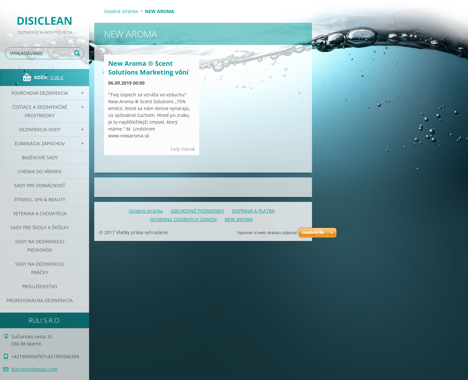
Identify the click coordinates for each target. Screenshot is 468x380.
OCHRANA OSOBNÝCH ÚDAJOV (183, 219)
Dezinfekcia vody (39, 129)
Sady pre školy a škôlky (39, 227)
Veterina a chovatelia (40, 213)
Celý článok (183, 149)
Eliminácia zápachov (40, 143)
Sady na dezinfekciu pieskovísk (39, 245)
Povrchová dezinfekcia (39, 93)
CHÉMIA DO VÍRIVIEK (40, 171)
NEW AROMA (239, 219)
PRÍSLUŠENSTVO (39, 286)
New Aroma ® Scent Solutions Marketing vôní (148, 68)
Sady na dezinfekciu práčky (39, 268)
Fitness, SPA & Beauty (39, 199)
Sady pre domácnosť (39, 185)
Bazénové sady (40, 157)
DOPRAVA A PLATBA (253, 211)
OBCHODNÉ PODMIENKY (197, 211)
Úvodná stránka (121, 11)
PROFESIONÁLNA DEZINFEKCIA (39, 300)
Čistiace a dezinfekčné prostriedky (39, 111)
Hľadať (78, 53)
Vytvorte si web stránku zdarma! (267, 232)
